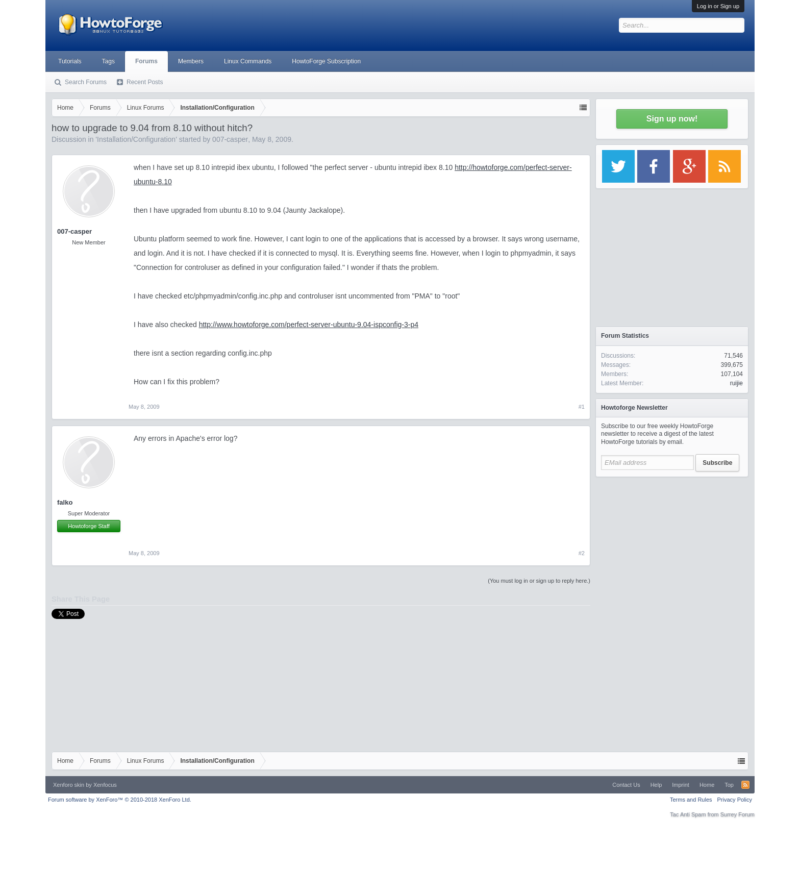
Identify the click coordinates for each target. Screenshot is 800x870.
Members (191, 61)
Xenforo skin (68, 785)
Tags (108, 61)
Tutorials (70, 61)
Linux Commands (247, 61)
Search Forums (86, 82)
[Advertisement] (671, 546)
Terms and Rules (691, 800)
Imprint (680, 785)
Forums (146, 61)
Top (729, 785)
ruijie (736, 383)
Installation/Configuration (136, 139)
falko (64, 502)
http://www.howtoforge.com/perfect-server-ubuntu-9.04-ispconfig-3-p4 (308, 324)
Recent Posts (145, 82)
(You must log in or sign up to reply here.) (539, 581)
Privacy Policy (734, 800)
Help (656, 785)
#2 (582, 553)
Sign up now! (671, 118)
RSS (745, 785)
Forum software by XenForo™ (119, 800)
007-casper (230, 139)
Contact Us (626, 785)
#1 (582, 407)
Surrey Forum (737, 814)
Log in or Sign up (718, 6)
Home (706, 785)
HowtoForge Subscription (326, 61)
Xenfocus (105, 785)
